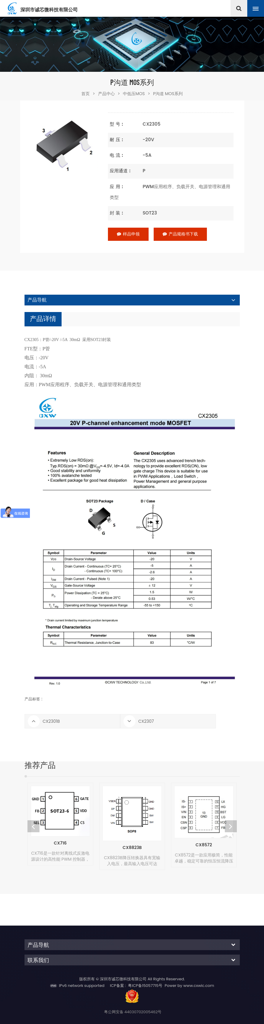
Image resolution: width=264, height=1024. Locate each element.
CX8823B (132, 847)
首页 (88, 94)
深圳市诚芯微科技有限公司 (49, 10)
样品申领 (128, 234)
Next (231, 826)
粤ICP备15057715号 (145, 985)
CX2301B (51, 721)
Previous (33, 826)
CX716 (60, 843)
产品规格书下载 (180, 234)
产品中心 (106, 94)
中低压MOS (134, 94)
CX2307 (146, 721)
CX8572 (204, 845)
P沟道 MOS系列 (168, 94)
